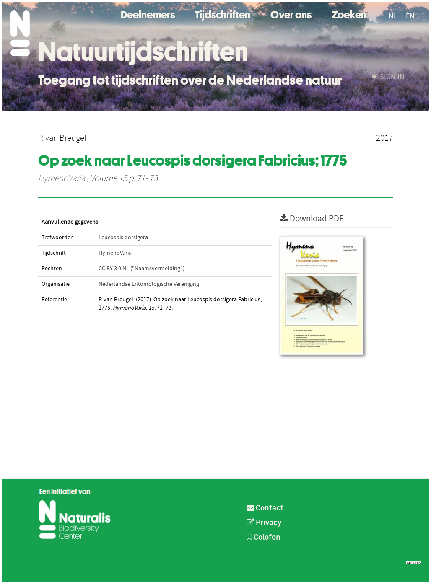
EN (410, 16)
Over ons (291, 14)
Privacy (264, 523)
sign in (388, 76)
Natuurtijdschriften (143, 51)
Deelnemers (148, 14)
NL (393, 16)
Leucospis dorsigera (123, 237)
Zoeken (349, 14)
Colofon (263, 537)
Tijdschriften (222, 14)
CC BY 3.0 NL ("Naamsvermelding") (141, 268)
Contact (265, 508)
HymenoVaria (61, 178)
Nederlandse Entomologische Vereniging (149, 284)
